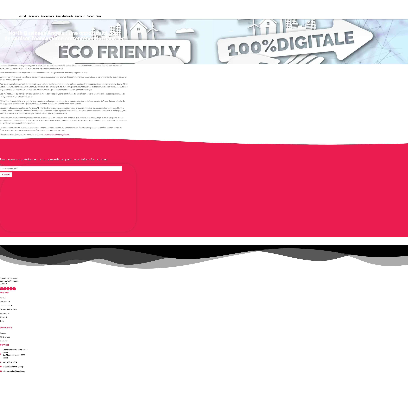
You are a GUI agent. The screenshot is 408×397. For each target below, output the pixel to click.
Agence (79, 16)
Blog (99, 16)
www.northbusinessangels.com (57, 135)
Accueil (22, 16)
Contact (90, 16)
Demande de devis (64, 16)
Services (34, 16)
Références (47, 16)
